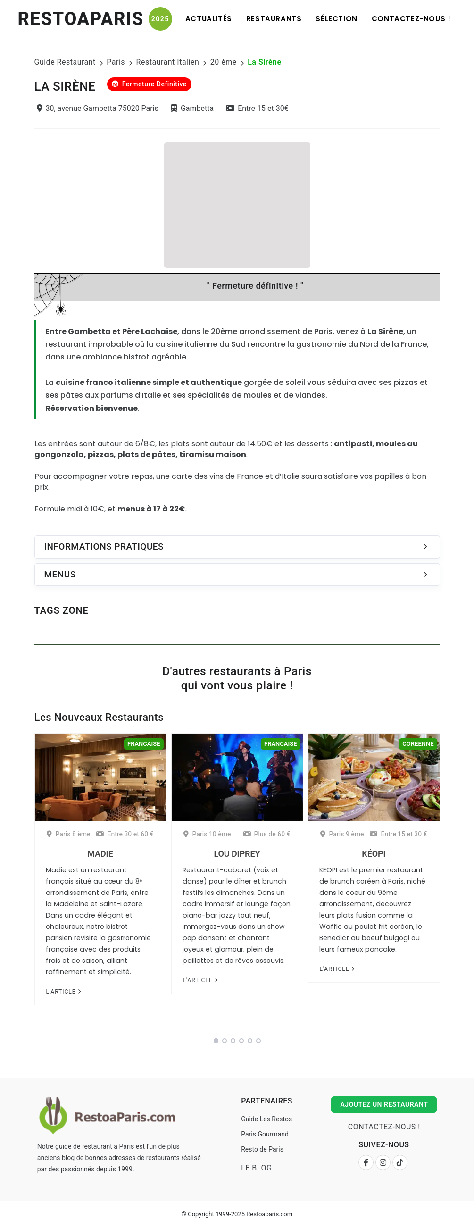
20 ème (223, 62)
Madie (100, 854)
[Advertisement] (237, 204)
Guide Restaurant (65, 62)
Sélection (336, 19)
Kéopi (373, 854)
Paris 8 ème (68, 834)
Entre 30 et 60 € (124, 834)
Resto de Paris (262, 1149)
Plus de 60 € (267, 834)
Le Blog (256, 1167)
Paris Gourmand (265, 1134)
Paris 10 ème (207, 834)
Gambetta (192, 108)
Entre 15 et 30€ (257, 108)
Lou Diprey (237, 854)
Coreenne (417, 743)
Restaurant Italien (168, 62)
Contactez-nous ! (411, 19)
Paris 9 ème (342, 834)
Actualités (208, 19)
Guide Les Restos (266, 1119)
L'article (63, 991)
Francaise (143, 743)
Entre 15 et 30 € (398, 834)
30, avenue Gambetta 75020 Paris (97, 108)
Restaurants (274, 19)
